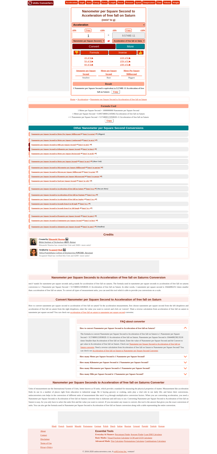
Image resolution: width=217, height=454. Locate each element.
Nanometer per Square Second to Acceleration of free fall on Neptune (58, 195)
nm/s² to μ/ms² (90, 172)
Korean (161, 426)
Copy (88, 30)
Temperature (149, 2)
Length (112, 2)
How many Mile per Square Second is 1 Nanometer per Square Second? (111, 374)
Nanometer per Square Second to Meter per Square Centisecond (56, 140)
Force (104, 2)
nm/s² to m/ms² (89, 134)
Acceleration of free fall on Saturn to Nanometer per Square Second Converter (125, 351)
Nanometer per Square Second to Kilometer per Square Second (55, 149)
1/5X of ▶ (125, 61)
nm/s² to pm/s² (88, 216)
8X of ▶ (88, 64)
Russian (128, 426)
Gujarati (136, 426)
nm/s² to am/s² (88, 227)
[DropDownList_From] (88, 41)
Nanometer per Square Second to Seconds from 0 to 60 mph (54, 204)
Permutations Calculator (134, 441)
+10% (102, 30)
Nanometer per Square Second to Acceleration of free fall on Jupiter (57, 199)
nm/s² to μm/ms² (94, 167)
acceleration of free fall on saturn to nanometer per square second (97, 312)
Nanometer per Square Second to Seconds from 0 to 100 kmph (55, 208)
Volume (167, 2)
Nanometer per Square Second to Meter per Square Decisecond (55, 154)
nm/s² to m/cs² (89, 140)
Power (121, 2)
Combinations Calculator (155, 441)
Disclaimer (45, 439)
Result (108, 84)
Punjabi (145, 426)
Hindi (54, 426)
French (61, 426)
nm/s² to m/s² (85, 161)
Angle (82, 2)
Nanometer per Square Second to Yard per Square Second (53, 181)
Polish (105, 426)
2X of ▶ (88, 58)
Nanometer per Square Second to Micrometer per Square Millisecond (58, 167)
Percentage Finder (122, 434)
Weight (176, 2)
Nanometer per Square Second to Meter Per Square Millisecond (56, 134)
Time (159, 2)
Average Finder (137, 434)
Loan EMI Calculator (153, 434)
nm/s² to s (84, 204)
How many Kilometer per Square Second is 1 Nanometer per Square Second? (114, 362)
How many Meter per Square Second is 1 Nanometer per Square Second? (112, 356)
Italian (120, 426)
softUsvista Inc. (120, 451)
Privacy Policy (46, 447)
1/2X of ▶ (125, 58)
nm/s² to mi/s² (84, 145)
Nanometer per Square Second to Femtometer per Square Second (56, 220)
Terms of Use (46, 443)
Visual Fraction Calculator (119, 438)
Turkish (153, 426)
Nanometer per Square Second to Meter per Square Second (54, 161)
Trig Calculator (117, 441)
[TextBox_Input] (88, 35)
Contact (43, 435)
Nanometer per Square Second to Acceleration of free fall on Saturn (57, 189)
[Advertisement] (49, 49)
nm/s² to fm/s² (90, 220)
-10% (74, 30)
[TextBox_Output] (128, 35)
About (43, 431)
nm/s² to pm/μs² (94, 176)
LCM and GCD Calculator (141, 438)
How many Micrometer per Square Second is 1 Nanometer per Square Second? (115, 368)
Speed (138, 2)
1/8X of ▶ (125, 64)
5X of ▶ (88, 61)
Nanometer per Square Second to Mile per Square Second (53, 145)
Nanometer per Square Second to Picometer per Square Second (55, 216)
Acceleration (71, 2)
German (97, 426)
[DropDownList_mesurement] (108, 24)
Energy (96, 2)
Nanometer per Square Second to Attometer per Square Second (55, 227)
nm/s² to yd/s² (84, 181)
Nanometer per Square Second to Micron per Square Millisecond (56, 172)
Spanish (69, 426)
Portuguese (87, 426)
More (130, 46)
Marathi (78, 426)
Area (89, 2)
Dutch (112, 426)
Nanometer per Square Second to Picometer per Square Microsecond (58, 176)
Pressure (129, 2)
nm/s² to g (90, 189)
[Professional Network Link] (57, 239)
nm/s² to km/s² (88, 149)
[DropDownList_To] (128, 41)
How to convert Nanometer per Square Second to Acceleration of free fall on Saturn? (117, 328)
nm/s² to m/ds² (88, 154)
